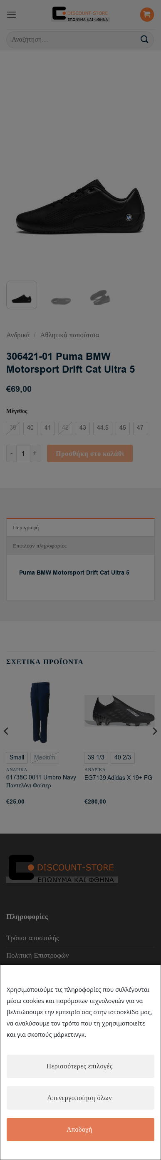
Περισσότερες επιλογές (79, 1066)
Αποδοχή (79, 1129)
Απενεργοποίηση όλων (79, 1098)
